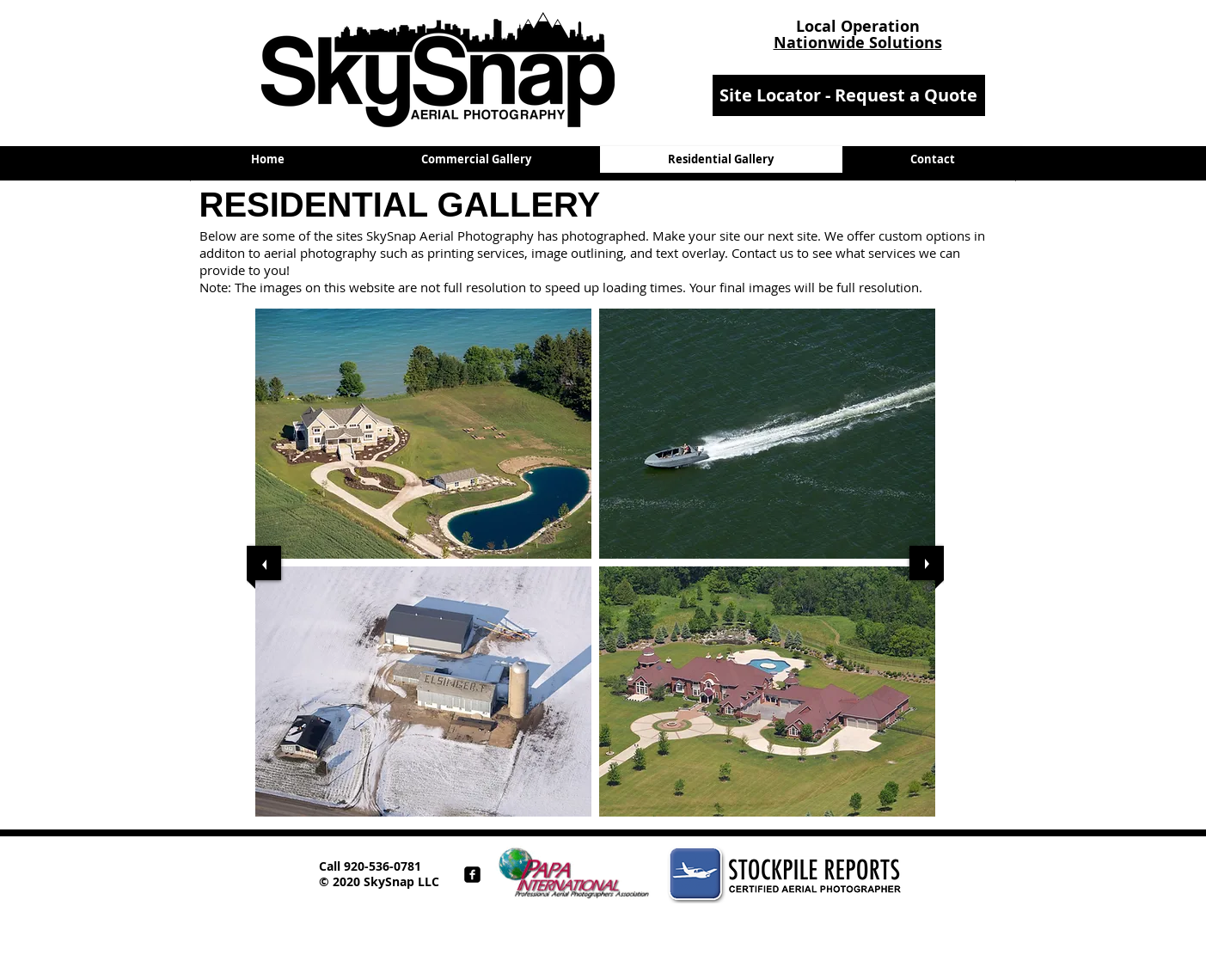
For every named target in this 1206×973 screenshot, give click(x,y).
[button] (423, 434)
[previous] (264, 563)
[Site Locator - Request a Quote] (848, 95)
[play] (908, 828)
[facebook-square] (472, 874)
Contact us (762, 252)
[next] (926, 563)
